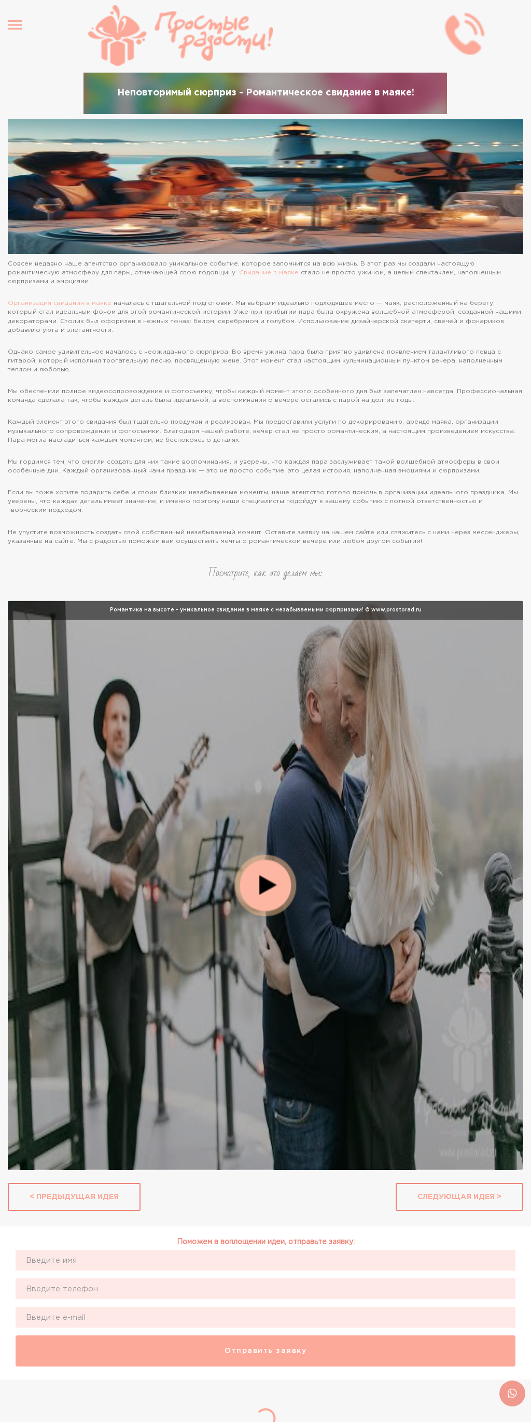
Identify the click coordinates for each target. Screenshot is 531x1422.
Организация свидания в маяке (59, 303)
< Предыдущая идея (74, 1197)
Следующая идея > (459, 1197)
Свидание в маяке (269, 272)
